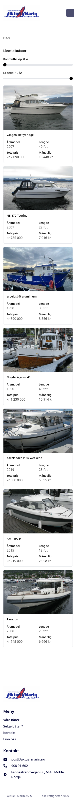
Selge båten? (13, 726)
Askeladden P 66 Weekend (24, 458)
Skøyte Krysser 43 (19, 377)
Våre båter (11, 720)
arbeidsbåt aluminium (22, 296)
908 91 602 (19, 766)
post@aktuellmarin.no (28, 759)
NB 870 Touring (17, 215)
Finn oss (9, 739)
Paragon (12, 619)
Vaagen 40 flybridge (20, 135)
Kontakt (9, 733)
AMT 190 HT (15, 538)
